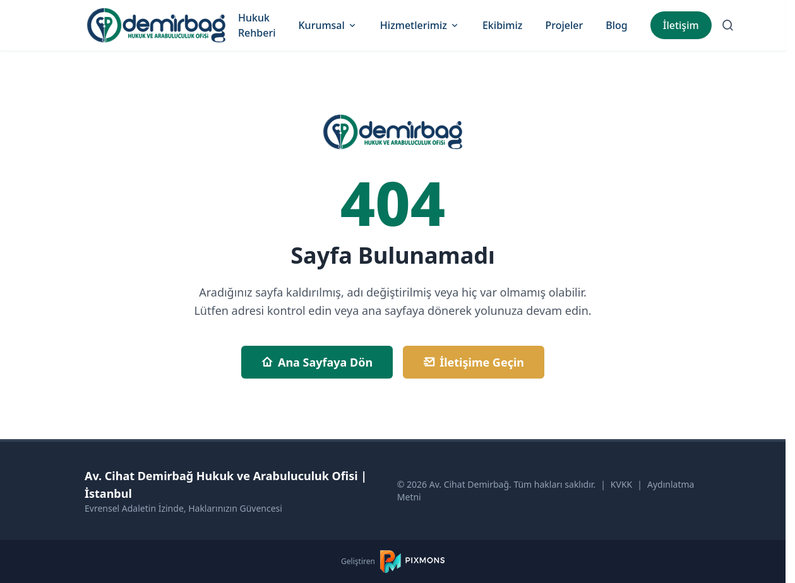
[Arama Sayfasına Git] (728, 25)
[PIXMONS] (412, 561)
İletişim (681, 25)
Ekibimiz (502, 25)
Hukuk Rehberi (257, 25)
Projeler (564, 25)
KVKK (621, 484)
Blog (616, 25)
